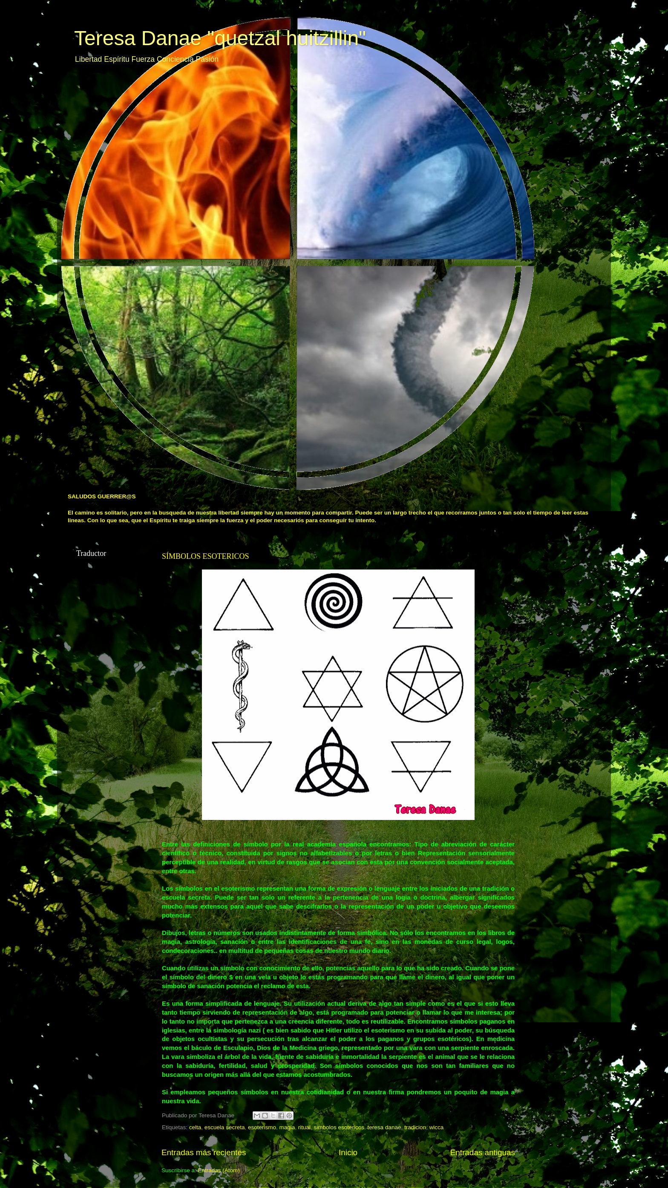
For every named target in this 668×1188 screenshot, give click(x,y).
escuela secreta (224, 1127)
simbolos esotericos (339, 1127)
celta (195, 1127)
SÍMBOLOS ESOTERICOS (205, 556)
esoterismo (262, 1127)
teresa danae (384, 1127)
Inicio (348, 1152)
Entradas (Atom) (219, 1170)
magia (287, 1127)
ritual (304, 1127)
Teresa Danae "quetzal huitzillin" (220, 38)
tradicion (415, 1127)
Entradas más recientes (203, 1152)
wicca (436, 1127)
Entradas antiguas (482, 1152)
